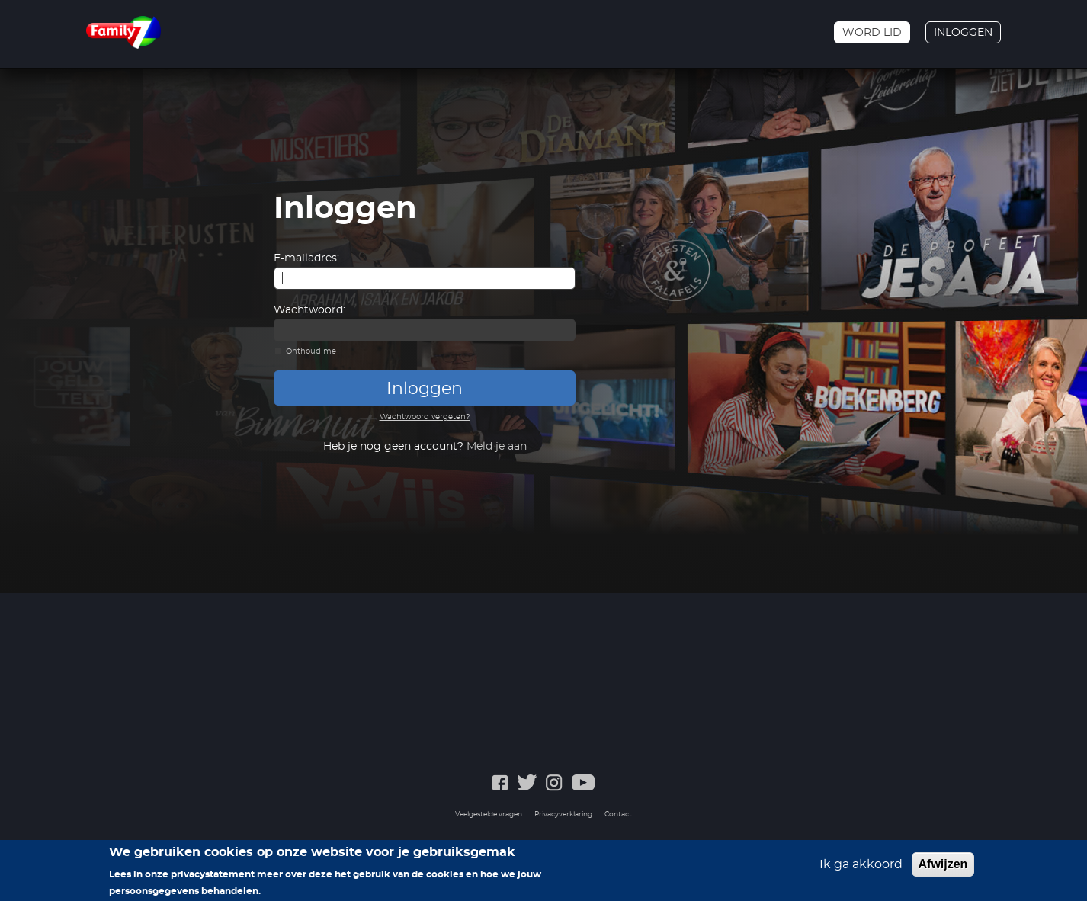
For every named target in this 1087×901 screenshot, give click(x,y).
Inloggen (963, 32)
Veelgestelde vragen (488, 814)
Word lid (872, 32)
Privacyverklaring (563, 814)
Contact (618, 814)
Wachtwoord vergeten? (425, 417)
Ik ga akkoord (861, 868)
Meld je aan (497, 446)
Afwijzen (943, 867)
